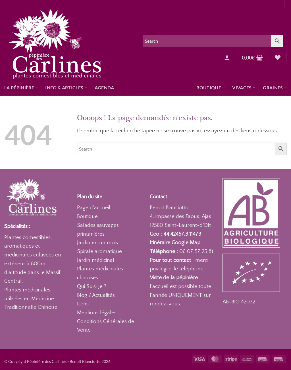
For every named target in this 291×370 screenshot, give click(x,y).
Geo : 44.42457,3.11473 (175, 234)
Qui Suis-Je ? (91, 286)
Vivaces (243, 88)
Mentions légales (97, 313)
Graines (275, 88)
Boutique (210, 88)
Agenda (104, 87)
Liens (83, 304)
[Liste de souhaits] (277, 57)
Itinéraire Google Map (175, 243)
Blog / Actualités (96, 295)
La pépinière (21, 88)
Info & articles (66, 88)
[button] (227, 57)
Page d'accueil (93, 208)
